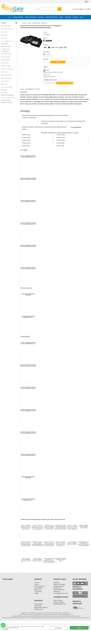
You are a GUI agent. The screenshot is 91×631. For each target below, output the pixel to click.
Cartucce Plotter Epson (6, 87)
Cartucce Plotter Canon (6, 41)
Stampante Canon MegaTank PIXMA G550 (28, 294)
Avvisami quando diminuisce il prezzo (54, 72)
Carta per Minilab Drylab (7, 29)
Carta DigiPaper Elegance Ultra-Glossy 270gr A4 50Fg (60, 560)
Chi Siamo (41, 17)
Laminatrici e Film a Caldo (7, 69)
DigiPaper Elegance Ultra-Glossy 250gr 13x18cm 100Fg (83, 526)
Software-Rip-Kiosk (5, 60)
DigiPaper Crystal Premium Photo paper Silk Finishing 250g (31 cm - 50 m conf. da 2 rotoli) (49, 527)
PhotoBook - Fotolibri (6, 66)
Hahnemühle (4, 32)
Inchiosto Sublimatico (6, 100)
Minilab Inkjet (4, 35)
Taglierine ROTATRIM (6, 75)
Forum (61, 17)
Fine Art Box (4, 90)
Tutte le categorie (30, 17)
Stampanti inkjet (6, 46)
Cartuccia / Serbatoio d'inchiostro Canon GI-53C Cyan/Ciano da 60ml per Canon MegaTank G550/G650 (28, 179)
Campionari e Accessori (7, 102)
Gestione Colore (5, 81)
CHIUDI (89, 626)
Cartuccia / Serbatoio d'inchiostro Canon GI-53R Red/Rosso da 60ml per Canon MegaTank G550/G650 (28, 246)
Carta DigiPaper (18, 17)
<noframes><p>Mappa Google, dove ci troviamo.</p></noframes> (16, 591)
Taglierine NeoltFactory (6, 78)
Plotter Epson (4, 84)
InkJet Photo (5, 51)
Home (9, 17)
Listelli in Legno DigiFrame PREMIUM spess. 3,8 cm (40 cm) (37, 560)
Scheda (22, 89)
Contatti (75, 17)
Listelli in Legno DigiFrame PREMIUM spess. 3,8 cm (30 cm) (72, 543)
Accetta (79, 628)
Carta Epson (4, 92)
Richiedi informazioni (51, 76)
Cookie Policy (5, 629)
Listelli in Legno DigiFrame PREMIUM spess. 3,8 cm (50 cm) (26, 560)
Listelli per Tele (4, 63)
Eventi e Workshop (51, 17)
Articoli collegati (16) (29, 89)
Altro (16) (37, 89)
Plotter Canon (4, 38)
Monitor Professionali (6, 53)
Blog (81, 17)
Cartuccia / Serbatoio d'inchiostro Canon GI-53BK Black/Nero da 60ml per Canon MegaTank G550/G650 (28, 156)
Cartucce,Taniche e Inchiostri (8, 97)
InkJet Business (6, 49)
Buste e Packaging (5, 57)
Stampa (47, 70)
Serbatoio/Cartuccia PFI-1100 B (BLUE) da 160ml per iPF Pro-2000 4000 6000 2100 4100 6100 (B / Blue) (60, 527)
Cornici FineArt (4, 43)
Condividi (48, 74)
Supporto (68, 17)
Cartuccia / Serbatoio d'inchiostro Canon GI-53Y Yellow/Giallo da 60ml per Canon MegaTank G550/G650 (28, 268)
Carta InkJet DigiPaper (6, 26)
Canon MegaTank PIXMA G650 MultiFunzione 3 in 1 (28, 317)
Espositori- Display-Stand (7, 95)
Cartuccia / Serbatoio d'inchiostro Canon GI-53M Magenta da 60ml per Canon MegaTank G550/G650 (28, 223)
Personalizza (58, 628)
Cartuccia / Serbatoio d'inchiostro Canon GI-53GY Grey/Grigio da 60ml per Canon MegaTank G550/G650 (28, 201)
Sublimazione (4, 72)
